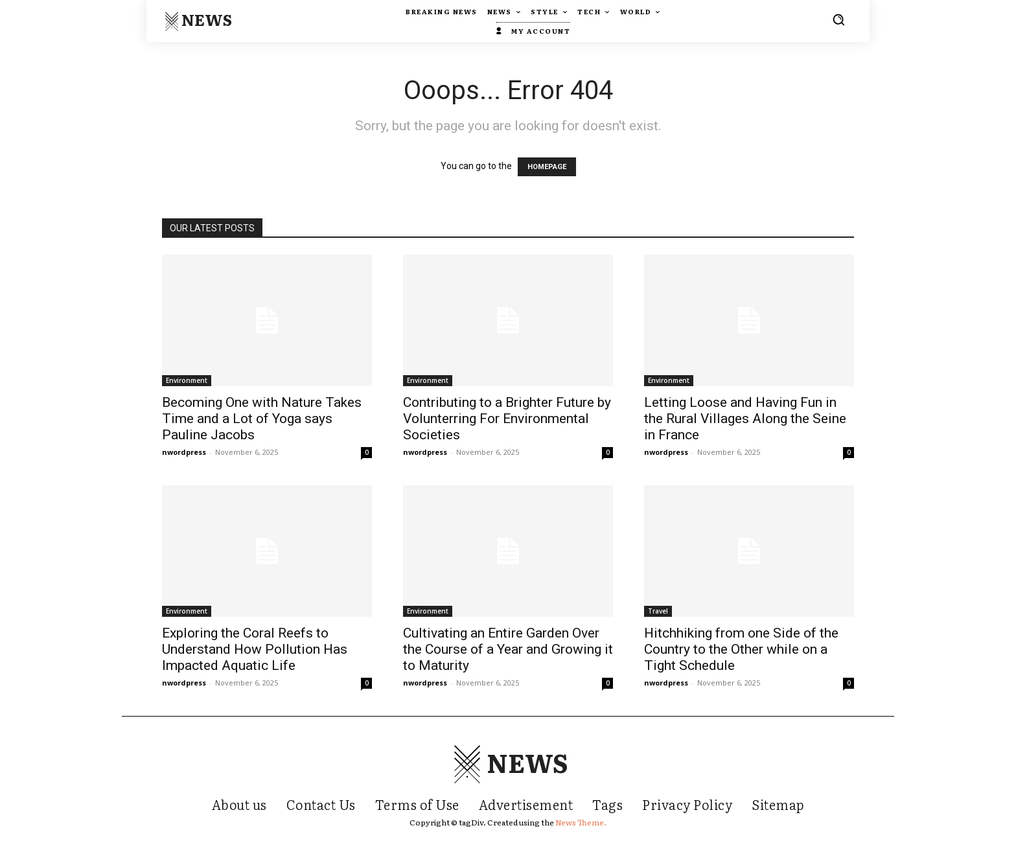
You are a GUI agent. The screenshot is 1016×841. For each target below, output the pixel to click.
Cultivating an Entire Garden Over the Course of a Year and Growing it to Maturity (508, 649)
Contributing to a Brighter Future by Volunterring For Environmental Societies (507, 419)
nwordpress (184, 452)
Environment (186, 380)
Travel (658, 611)
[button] (838, 19)
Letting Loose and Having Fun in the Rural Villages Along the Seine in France (745, 419)
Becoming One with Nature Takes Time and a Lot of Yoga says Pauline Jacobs (262, 419)
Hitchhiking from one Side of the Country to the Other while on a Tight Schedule (741, 649)
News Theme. (580, 822)
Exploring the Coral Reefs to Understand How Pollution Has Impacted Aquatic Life (254, 649)
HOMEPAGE (546, 167)
